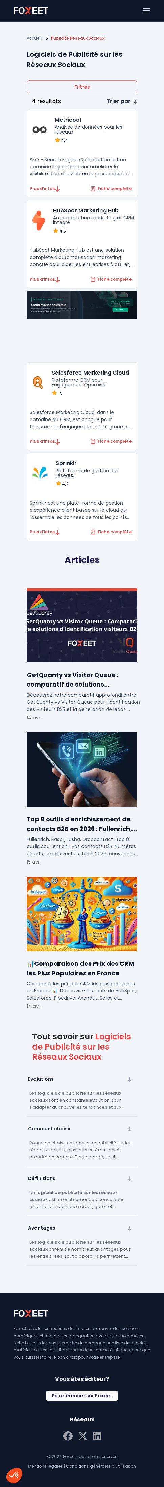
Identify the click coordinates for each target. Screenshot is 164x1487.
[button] (122, 101)
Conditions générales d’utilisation (101, 1466)
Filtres (82, 86)
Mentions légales (45, 1466)
